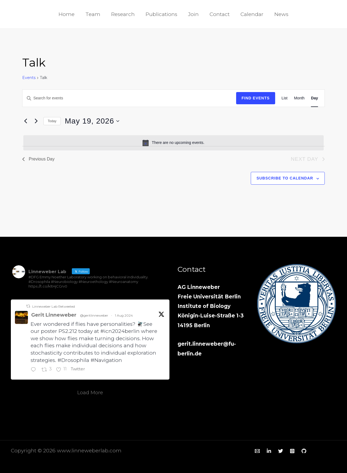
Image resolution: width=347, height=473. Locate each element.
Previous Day (38, 159)
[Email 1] (257, 451)
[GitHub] (303, 451)
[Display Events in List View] (285, 98)
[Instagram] (333, 14)
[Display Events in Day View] (314, 98)
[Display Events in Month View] (299, 98)
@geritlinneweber (97, 315)
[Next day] (36, 121)
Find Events (256, 98)
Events (29, 77)
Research (124, 14)
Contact (219, 14)
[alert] (173, 142)
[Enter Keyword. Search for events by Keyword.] (129, 98)
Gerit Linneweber (55, 315)
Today (52, 121)
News (279, 14)
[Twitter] (325, 14)
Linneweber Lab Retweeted (53, 306)
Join (193, 14)
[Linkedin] (268, 451)
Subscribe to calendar (284, 178)
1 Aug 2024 (127, 315)
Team (94, 14)
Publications (162, 14)
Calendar (250, 14)
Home (68, 14)
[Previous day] (25, 121)
